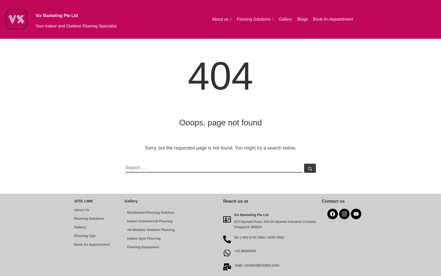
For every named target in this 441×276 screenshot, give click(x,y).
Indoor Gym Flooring (144, 238)
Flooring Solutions (89, 218)
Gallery (80, 227)
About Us (81, 210)
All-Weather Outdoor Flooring (151, 230)
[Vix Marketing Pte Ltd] (227, 219)
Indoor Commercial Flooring (149, 221)
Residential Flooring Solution (150, 212)
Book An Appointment (92, 244)
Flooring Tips (85, 236)
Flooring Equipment (143, 247)
